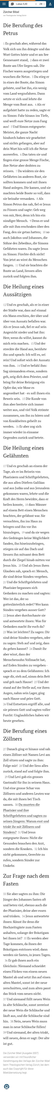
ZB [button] (42, 4)
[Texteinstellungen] (50, 4)
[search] (25, 4)
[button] (4, 4)
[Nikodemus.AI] (6, 1086)
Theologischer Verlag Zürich (16, 15)
